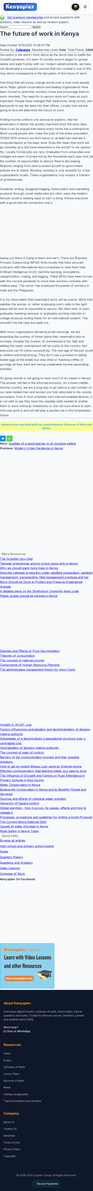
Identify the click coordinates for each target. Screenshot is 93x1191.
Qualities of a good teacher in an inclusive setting (42, 443)
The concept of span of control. (22, 752)
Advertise (9, 1135)
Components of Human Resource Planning (29, 665)
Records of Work (14, 1080)
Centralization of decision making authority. (29, 748)
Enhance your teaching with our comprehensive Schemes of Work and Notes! (46, 426)
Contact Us (10, 1128)
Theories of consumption (17, 655)
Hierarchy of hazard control (19, 803)
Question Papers (11, 857)
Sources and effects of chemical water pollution (33, 799)
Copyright (9, 1156)
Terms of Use (12, 1142)
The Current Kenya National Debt (23, 822)
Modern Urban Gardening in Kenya (39, 448)
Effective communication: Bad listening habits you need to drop (43, 771)
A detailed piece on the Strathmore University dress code (39, 591)
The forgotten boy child (16, 559)
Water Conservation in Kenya (20, 785)
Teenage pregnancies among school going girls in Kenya (39, 563)
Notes (4, 851)
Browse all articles (12, 840)
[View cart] (75, 7)
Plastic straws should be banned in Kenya (28, 596)
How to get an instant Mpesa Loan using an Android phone (41, 766)
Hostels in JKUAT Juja (15, 724)
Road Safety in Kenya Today (19, 831)
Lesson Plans (11, 1073)
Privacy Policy (12, 1149)
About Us (9, 1122)
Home (7, 1053)
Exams (7, 1060)
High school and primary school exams (27, 846)
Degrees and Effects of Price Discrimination (30, 651)
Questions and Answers (16, 863)
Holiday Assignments (16, 1094)
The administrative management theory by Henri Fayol (37, 669)
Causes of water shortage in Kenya (24, 826)
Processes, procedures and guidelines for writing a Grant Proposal (46, 817)
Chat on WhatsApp (17, 1031)
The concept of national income (22, 660)
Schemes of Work (12, 874)
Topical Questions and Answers (22, 1100)
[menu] (85, 7)
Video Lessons (10, 868)
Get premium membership (25, 17)
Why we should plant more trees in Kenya (29, 568)
